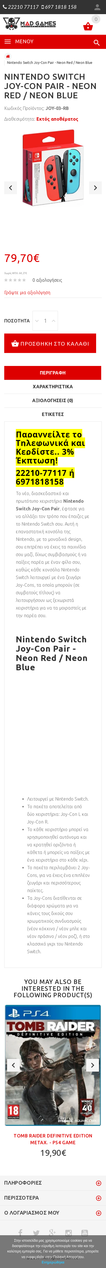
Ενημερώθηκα (53, 1262)
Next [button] (95, 187)
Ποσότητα (17, 320)
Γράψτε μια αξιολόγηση (27, 292)
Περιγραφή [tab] (53, 372)
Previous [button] (10, 187)
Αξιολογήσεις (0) (52, 400)
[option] (53, 168)
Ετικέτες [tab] (53, 414)
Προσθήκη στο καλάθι (50, 344)
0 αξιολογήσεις (47, 280)
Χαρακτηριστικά (53, 386)
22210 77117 (21, 7)
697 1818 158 (59, 7)
